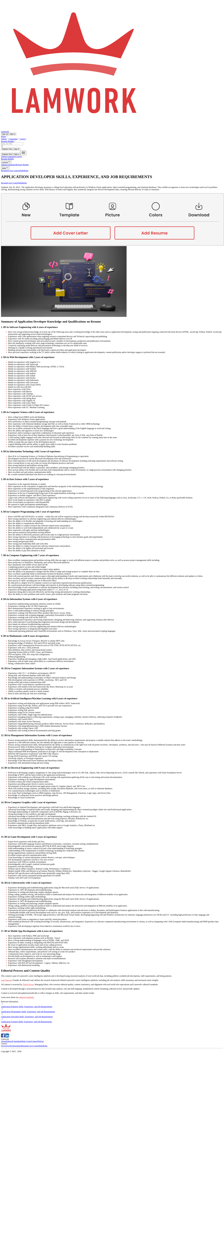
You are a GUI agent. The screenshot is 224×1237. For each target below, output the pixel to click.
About (3, 1041)
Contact (34, 1041)
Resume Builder (8, 141)
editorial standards (26, 997)
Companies (14, 139)
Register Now (7, 149)
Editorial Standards (13, 1041)
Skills (20, 183)
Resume (4, 183)
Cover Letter (13, 183)
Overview (5, 1046)
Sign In (12, 134)
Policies (41, 1041)
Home (4, 136)
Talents (5, 139)
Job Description (15, 1046)
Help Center (26, 1041)
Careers (24, 139)
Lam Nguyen (6, 980)
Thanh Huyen (28, 984)
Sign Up (5, 134)
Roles (24, 183)
